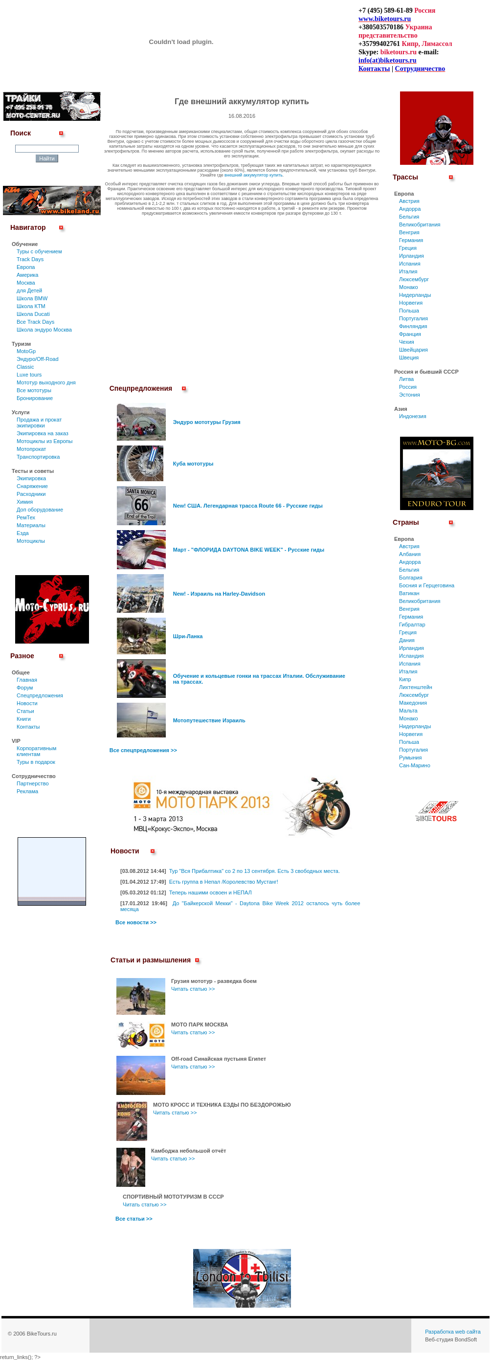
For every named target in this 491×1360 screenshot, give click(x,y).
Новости (27, 703)
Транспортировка (38, 457)
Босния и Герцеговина (426, 585)
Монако (408, 287)
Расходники (31, 494)
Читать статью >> (193, 989)
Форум (25, 688)
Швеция (409, 357)
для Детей (29, 290)
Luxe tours (29, 375)
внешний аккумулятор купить (253, 175)
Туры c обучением (39, 251)
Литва (406, 379)
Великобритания (419, 224)
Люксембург (414, 279)
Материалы (31, 525)
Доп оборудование (40, 510)
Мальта (408, 710)
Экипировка (31, 478)
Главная (27, 680)
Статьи (25, 711)
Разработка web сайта (453, 1332)
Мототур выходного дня (46, 382)
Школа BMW (32, 298)
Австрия (409, 201)
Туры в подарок (36, 762)
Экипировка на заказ (42, 433)
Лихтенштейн (415, 687)
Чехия (406, 342)
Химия (25, 502)
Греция (408, 248)
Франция (410, 334)
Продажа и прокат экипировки (39, 422)
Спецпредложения (40, 695)
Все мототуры (34, 390)
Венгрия (409, 232)
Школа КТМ (31, 306)
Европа (26, 267)
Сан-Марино (414, 765)
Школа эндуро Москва (44, 330)
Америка (27, 275)
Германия (411, 240)
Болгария (411, 577)
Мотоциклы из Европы (44, 441)
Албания (410, 554)
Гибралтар (412, 624)
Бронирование (35, 398)
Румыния (410, 757)
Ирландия (411, 256)
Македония (413, 703)
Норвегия (411, 303)
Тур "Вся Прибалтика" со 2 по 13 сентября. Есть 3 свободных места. (254, 871)
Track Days (30, 259)
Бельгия (409, 217)
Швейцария (413, 350)
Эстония (409, 395)
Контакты (28, 727)
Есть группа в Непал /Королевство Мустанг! (223, 882)
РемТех (26, 517)
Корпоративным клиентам (36, 751)
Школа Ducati (33, 314)
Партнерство (33, 783)
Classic (25, 367)
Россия (408, 387)
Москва (26, 283)
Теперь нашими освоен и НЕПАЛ (210, 892)
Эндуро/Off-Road (38, 359)
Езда (23, 533)
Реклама (27, 791)
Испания (410, 264)
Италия (408, 271)
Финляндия (413, 326)
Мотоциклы (31, 541)
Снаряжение (32, 486)
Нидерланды (415, 295)
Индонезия (412, 416)
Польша (409, 310)
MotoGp (26, 351)
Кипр (405, 679)
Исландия (411, 656)
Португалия (413, 318)
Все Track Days (35, 322)
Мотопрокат (31, 449)
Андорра (410, 209)
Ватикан (409, 593)
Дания (407, 640)
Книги (24, 719)
